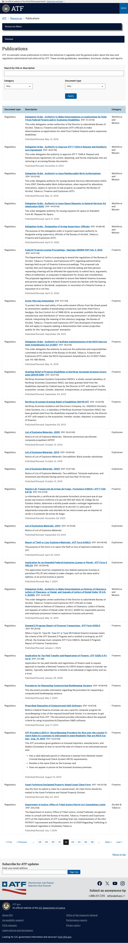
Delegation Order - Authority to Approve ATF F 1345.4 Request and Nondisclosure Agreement (66, 148)
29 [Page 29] (46, 842)
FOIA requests (9, 925)
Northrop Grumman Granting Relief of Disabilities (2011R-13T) (57, 402)
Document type (73, 81)
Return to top (119, 854)
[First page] (8, 842)
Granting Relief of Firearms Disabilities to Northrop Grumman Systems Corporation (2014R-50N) (66, 373)
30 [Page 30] (53, 842)
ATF (4, 18)
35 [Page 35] (85, 842)
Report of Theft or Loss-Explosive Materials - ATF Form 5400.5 (58, 542)
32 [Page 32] (66, 842)
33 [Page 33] (72, 842)
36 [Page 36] (92, 842)
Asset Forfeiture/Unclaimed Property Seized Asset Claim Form (58, 784)
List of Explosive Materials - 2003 (42, 469)
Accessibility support (13, 920)
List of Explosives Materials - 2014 (42, 526)
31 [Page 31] (59, 842)
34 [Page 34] (79, 842)
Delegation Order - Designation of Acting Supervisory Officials (57, 226)
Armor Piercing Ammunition (39, 301)
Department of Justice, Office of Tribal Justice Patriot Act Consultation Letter (65, 804)
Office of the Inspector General (82, 915)
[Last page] (119, 842)
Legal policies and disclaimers (17, 930)
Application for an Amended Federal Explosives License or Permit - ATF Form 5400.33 (66, 564)
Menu (123, 8)
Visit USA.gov (64, 937)
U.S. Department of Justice (51, 908)
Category (9, 81)
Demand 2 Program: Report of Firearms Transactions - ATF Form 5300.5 (62, 625)
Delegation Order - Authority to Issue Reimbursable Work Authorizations (63, 173)
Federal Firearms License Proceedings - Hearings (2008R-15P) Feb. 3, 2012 (63, 250)
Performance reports (76, 920)
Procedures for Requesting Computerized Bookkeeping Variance (58, 685)
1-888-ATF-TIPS (97, 895)
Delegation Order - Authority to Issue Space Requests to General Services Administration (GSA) (65, 205)
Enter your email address (15, 868)
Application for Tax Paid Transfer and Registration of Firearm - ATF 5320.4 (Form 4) (66, 657)
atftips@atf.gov (115, 896)
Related (9, 39)
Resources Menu (13, 26)
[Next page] (108, 842)
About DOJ (7, 915)
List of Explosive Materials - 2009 (42, 432)
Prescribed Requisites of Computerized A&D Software (53, 705)
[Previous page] (21, 842)
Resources (16, 18)
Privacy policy (73, 925)
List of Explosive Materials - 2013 (42, 452)
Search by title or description (19, 68)
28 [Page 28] (40, 842)
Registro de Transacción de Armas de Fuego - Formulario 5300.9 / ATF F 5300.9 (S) (65, 490)
